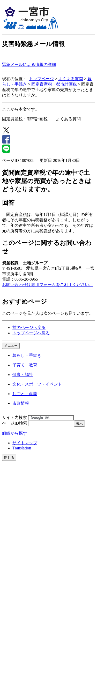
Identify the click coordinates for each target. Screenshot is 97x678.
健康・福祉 (22, 374)
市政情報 (20, 403)
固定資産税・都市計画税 (54, 84)
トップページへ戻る (31, 333)
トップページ (41, 79)
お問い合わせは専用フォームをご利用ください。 (47, 284)
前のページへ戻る (29, 327)
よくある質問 (70, 79)
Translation (21, 448)
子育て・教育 (24, 365)
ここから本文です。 (20, 109)
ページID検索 (14, 423)
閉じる (9, 457)
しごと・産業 (24, 393)
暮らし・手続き (26, 355)
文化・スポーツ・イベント (37, 384)
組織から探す (14, 433)
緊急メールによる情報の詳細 (29, 64)
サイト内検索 (14, 417)
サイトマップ (24, 443)
